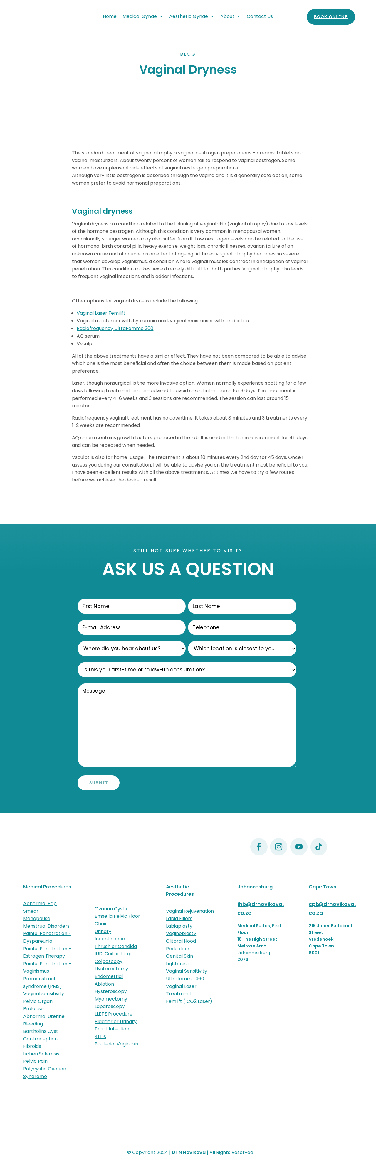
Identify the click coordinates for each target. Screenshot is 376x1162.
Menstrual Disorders (46, 926)
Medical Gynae (142, 16)
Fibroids (32, 1046)
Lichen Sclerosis (41, 1053)
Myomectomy (111, 999)
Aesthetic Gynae (191, 16)
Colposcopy (108, 961)
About (230, 16)
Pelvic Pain (35, 1061)
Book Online (331, 16)
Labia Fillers (179, 918)
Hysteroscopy (111, 991)
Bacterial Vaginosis (116, 1043)
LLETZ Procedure (113, 1014)
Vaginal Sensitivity (186, 971)
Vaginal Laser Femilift (101, 313)
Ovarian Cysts (111, 908)
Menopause (36, 918)
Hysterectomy (111, 968)
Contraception (40, 1038)
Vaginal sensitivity (43, 993)
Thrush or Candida (116, 946)
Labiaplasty (179, 926)
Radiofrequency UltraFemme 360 (115, 328)
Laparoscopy (110, 1006)
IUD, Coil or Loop (113, 953)
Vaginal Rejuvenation (190, 911)
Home (110, 16)
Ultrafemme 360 (185, 978)
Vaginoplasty (181, 933)
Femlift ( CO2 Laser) (189, 1001)
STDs (100, 1036)
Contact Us (260, 16)
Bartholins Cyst (40, 1031)
